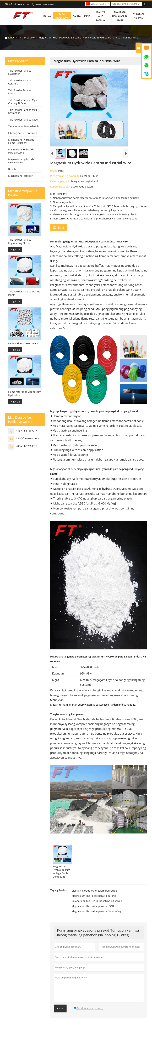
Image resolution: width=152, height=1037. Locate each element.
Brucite (12, 169)
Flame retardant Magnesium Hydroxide (24, 393)
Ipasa (60, 1008)
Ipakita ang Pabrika (101, 16)
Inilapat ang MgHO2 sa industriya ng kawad (97, 901)
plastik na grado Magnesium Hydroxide (94, 890)
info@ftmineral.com (19, 4)
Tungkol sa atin (138, 16)
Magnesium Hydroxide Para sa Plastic (21, 161)
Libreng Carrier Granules (22, 133)
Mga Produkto (61, 16)
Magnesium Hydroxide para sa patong (94, 896)
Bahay (47, 16)
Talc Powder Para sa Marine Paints (24, 293)
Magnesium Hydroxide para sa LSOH (93, 906)
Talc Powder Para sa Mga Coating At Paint (22, 102)
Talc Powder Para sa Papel (23, 119)
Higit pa (15, 249)
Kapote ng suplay (60, 186)
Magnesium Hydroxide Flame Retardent (21, 141)
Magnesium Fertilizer (20, 176)
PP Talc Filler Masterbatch (23, 343)
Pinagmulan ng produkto (65, 176)
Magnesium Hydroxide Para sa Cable (60, 37)
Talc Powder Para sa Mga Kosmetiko (22, 111)
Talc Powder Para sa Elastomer (19, 72)
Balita (77, 16)
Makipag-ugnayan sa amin (119, 16)
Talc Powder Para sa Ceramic (19, 82)
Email (58, 227)
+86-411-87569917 (45, 4)
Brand (54, 170)
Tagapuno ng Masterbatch (23, 126)
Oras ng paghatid (60, 181)
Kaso (87, 16)
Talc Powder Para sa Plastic (19, 92)
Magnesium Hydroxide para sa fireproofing (96, 911)
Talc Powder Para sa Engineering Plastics (19, 241)
